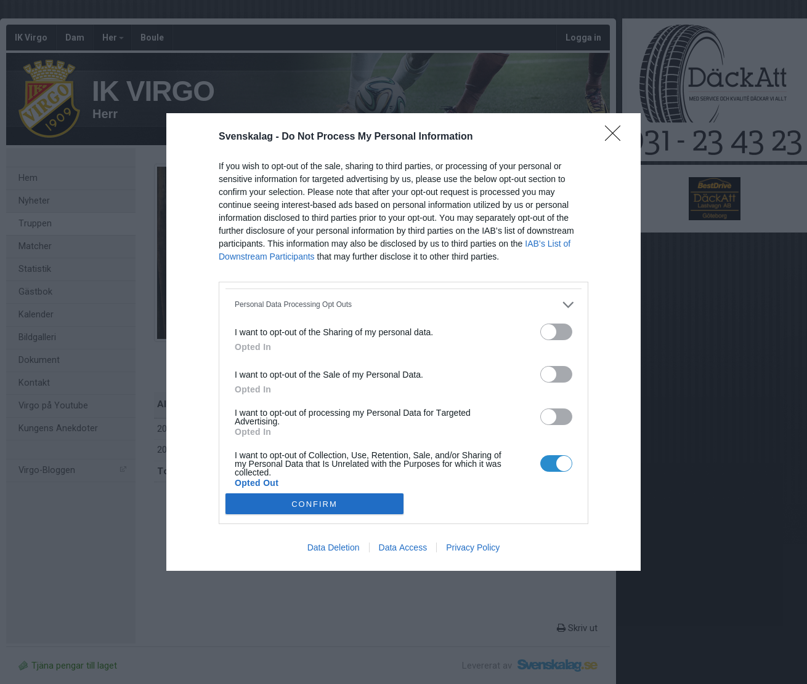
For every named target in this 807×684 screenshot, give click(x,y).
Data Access (403, 547)
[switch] (556, 332)
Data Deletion (333, 547)
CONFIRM (314, 503)
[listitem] (403, 304)
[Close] (616, 137)
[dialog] (403, 342)
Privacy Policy (473, 547)
